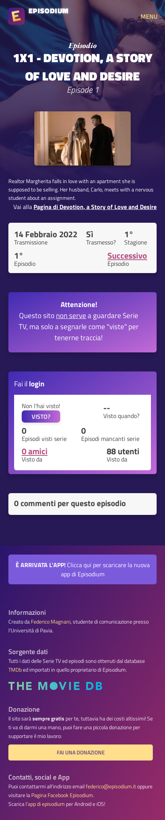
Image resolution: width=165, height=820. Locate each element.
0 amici (35, 451)
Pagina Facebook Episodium (62, 795)
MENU (149, 16)
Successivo (127, 255)
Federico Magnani (50, 621)
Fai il (29, 383)
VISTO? (41, 416)
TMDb (15, 670)
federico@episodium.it (111, 786)
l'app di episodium (45, 804)
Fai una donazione (81, 752)
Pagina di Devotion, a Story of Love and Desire (95, 206)
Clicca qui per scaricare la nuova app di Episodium (83, 569)
